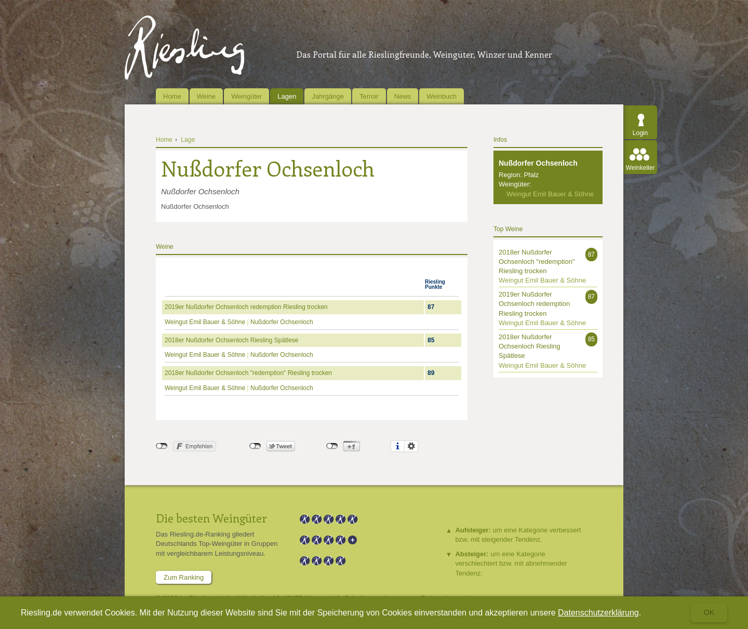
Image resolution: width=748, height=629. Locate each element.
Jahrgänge (327, 96)
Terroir (369, 96)
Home (172, 96)
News (402, 96)
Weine (206, 96)
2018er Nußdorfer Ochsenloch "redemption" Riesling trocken (248, 373)
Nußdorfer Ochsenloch (281, 322)
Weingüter (246, 96)
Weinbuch (441, 96)
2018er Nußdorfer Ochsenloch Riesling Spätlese (231, 340)
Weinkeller (640, 167)
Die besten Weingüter (211, 518)
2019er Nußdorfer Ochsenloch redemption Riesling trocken (246, 307)
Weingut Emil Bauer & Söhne (206, 322)
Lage (188, 139)
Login (640, 133)
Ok (709, 612)
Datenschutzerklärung (598, 612)
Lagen (286, 96)
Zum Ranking (184, 577)
